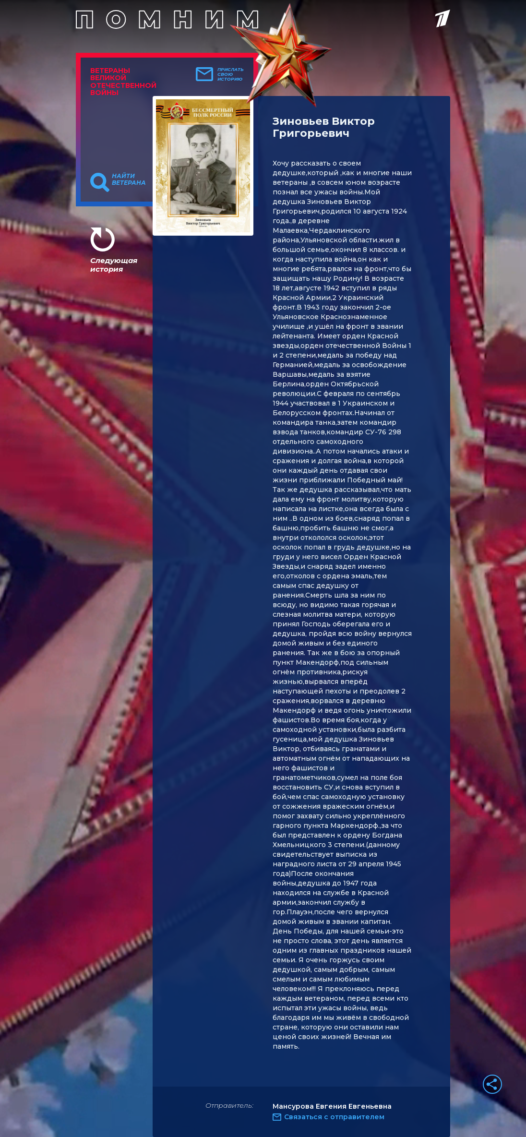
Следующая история (113, 265)
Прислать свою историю (230, 74)
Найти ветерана (129, 179)
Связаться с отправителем (334, 1117)
